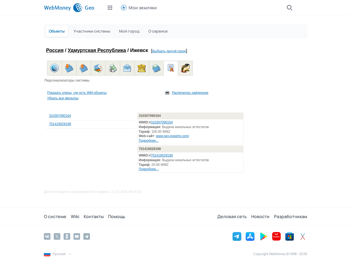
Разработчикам (290, 216)
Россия (55, 50)
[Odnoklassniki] (67, 236)
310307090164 (60, 116)
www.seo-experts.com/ (172, 136)
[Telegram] (86, 236)
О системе (55, 216)
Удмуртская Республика (97, 50)
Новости (260, 216)
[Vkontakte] (47, 236)
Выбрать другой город (169, 51)
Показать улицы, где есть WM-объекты (77, 93)
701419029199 (60, 124)
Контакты (94, 216)
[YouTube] (76, 236)
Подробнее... (148, 141)
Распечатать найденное (190, 93)
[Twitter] (57, 236)
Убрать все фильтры (62, 98)
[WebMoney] (63, 7)
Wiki (75, 216)
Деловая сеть (232, 216)
